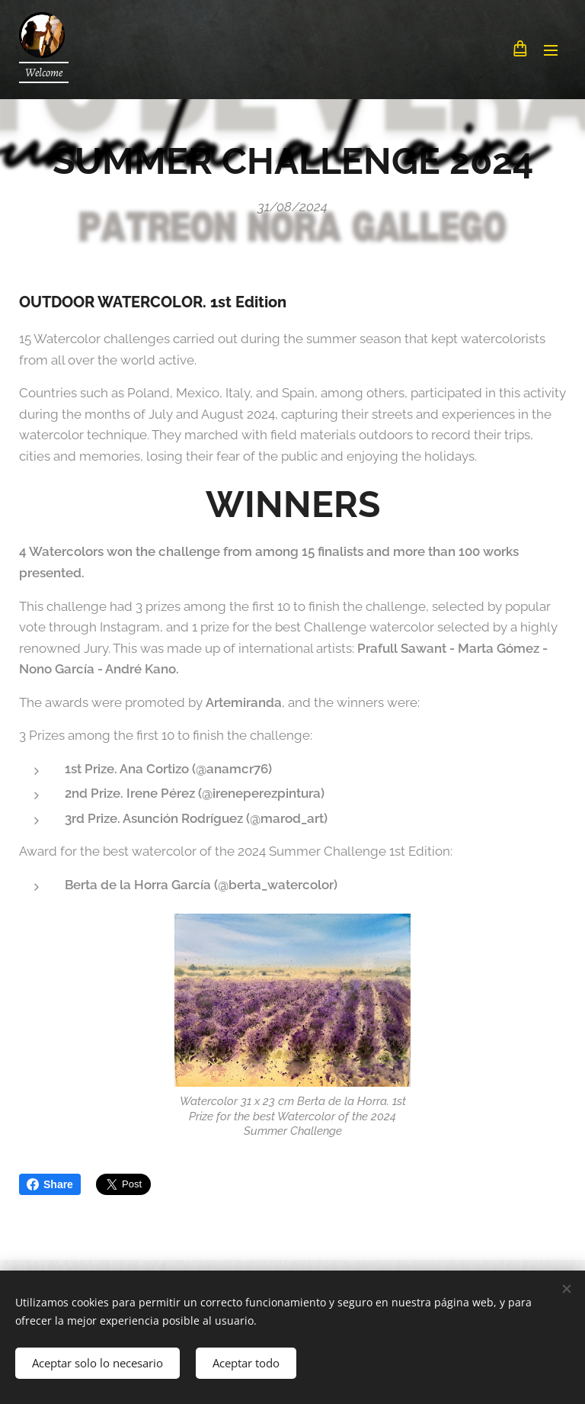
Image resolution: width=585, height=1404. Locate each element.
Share (50, 1184)
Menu (551, 50)
